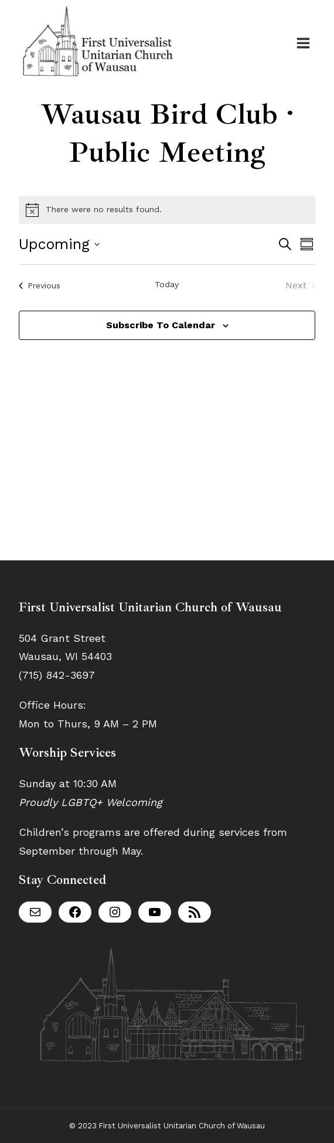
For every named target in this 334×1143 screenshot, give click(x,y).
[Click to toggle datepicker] (59, 244)
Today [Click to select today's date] (167, 284)
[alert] (167, 210)
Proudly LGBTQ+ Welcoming (90, 802)
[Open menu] (303, 42)
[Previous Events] (39, 285)
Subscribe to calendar (160, 325)
